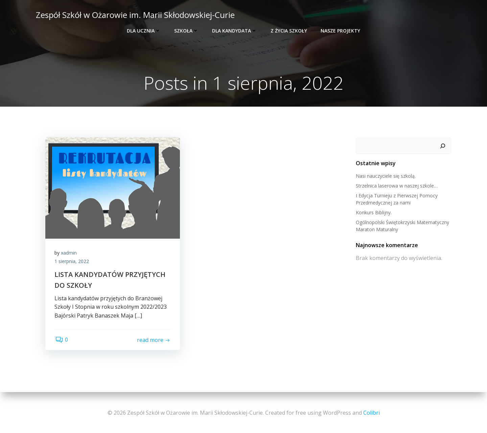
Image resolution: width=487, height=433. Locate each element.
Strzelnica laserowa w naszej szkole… (396, 186)
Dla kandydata (234, 30)
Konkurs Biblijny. (373, 213)
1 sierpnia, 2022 (72, 263)
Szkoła (186, 30)
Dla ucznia (144, 30)
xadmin (70, 254)
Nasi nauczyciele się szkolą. (385, 176)
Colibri (371, 412)
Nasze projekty (340, 30)
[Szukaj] (443, 146)
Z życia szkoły (289, 30)
